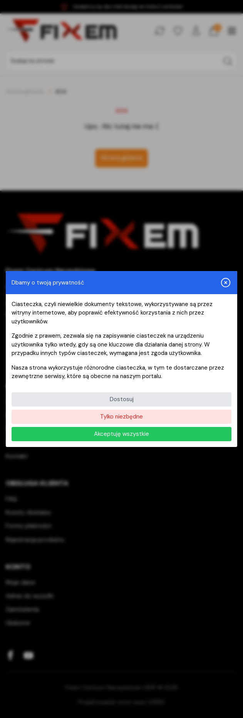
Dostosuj (122, 399)
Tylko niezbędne (121, 416)
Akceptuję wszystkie (121, 434)
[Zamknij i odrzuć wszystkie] (225, 282)
